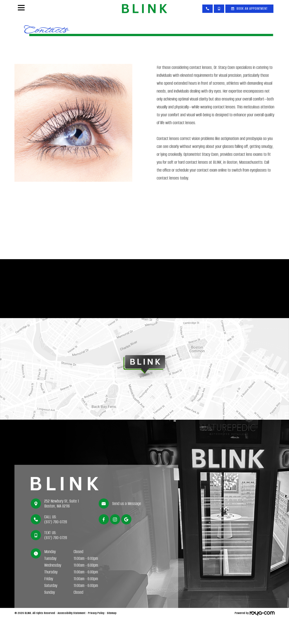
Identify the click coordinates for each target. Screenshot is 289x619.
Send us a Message (126, 503)
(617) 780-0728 (55, 521)
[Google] (126, 519)
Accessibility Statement (71, 613)
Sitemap (112, 613)
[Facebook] (104, 519)
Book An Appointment (252, 8)
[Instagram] (115, 519)
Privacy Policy (96, 613)
